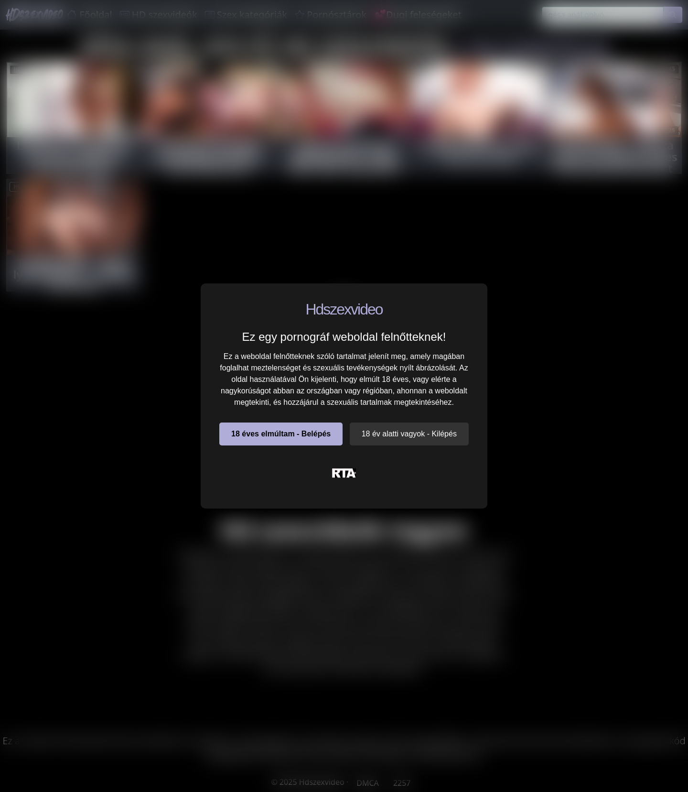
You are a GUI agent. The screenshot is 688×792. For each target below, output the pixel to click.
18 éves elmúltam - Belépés (281, 434)
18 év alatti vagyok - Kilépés (409, 434)
